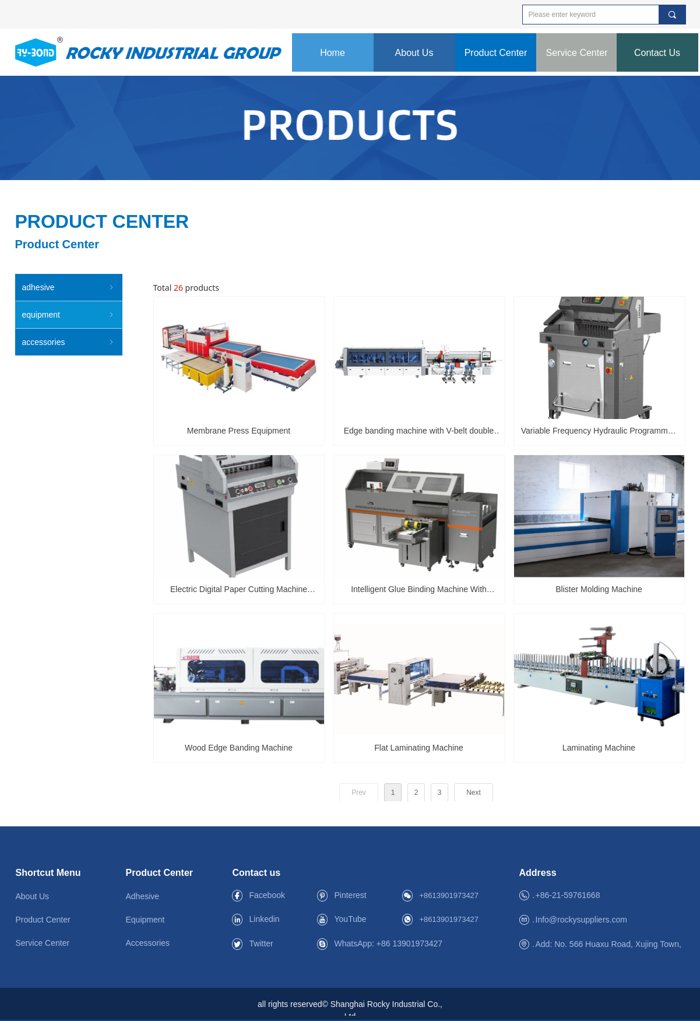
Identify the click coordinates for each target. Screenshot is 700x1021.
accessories (68, 342)
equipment (68, 314)
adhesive (68, 287)
